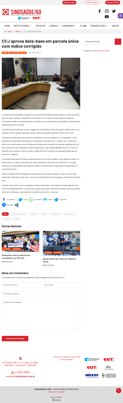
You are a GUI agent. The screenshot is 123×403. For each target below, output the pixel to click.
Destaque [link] (16, 249)
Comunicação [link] (99, 26)
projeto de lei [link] (69, 214)
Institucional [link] (23, 26)
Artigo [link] (7, 249)
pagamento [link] (56, 214)
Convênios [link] (69, 26)
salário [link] (17, 219)
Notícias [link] (40, 26)
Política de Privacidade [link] (56, 392)
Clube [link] (83, 26)
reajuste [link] (7, 219)
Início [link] (10, 31)
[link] (69, 2)
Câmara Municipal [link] (18, 214)
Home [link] (7, 26)
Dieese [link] (115, 26)
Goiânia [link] (13, 53)
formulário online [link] (102, 51)
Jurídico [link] (53, 26)
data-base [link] (33, 214)
